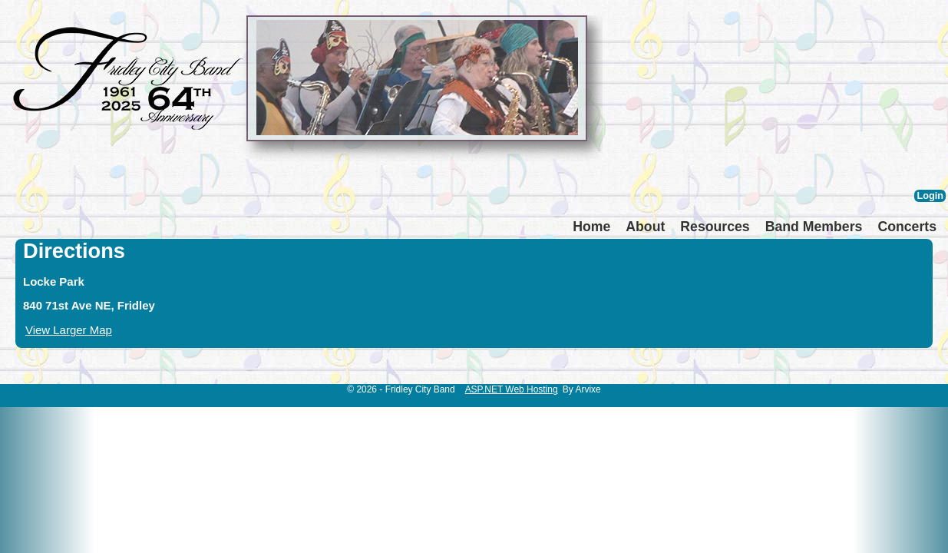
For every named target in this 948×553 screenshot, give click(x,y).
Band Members (814, 226)
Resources (714, 226)
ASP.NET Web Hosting (511, 389)
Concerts (906, 226)
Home (591, 226)
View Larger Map (68, 329)
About (645, 226)
